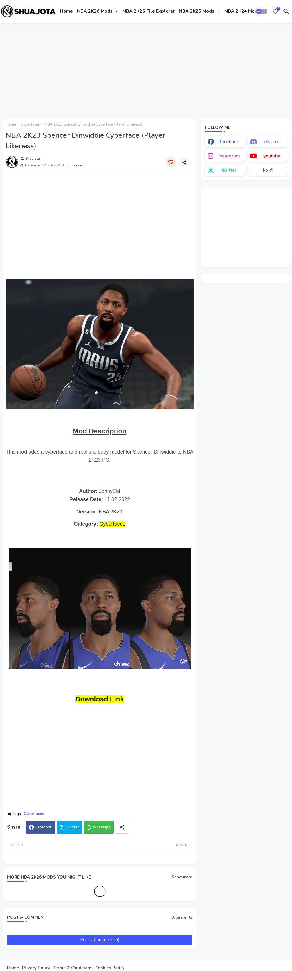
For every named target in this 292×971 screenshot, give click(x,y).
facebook (229, 142)
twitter (229, 170)
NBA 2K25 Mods (196, 11)
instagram (229, 156)
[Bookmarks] (275, 11)
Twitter (72, 827)
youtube (271, 156)
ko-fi (268, 170)
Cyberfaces (30, 124)
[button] (261, 11)
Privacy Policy (36, 968)
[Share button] (122, 827)
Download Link (99, 699)
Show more (182, 877)
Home (66, 11)
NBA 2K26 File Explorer (149, 11)
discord (272, 142)
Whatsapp (102, 827)
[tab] (66, 11)
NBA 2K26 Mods (95, 11)
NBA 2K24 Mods (242, 11)
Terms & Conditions (72, 968)
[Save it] (171, 162)
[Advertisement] (146, 69)
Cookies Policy (110, 968)
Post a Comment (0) (99, 940)
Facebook (43, 827)
